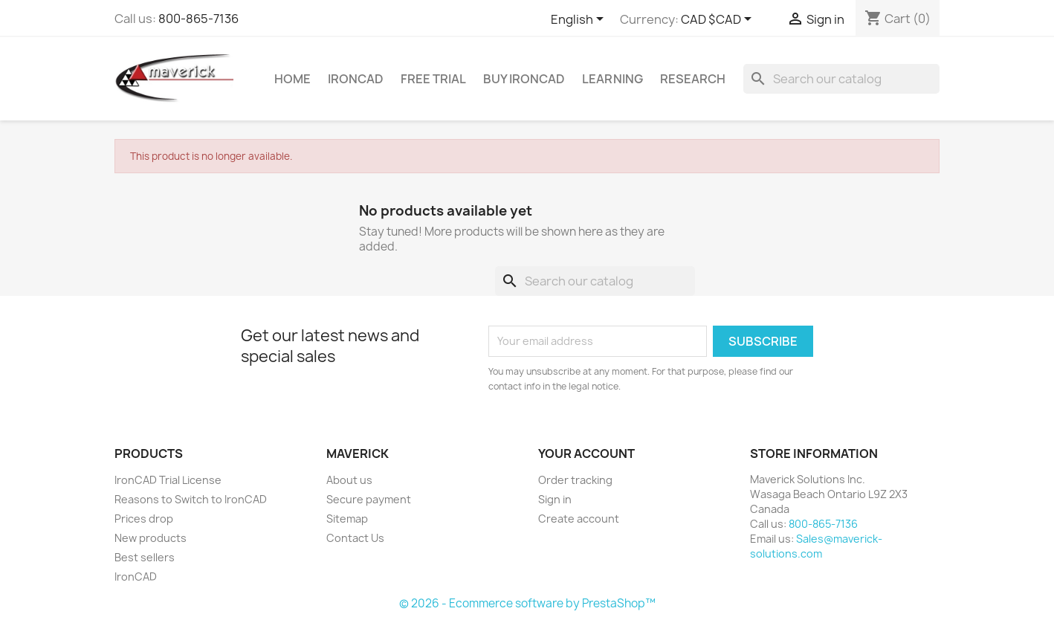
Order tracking (575, 480)
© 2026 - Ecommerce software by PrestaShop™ (527, 603)
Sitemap (347, 518)
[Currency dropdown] (719, 20)
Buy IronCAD (524, 79)
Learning (612, 79)
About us (349, 480)
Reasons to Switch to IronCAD (190, 499)
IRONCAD (356, 79)
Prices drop (143, 518)
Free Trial (433, 79)
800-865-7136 (198, 18)
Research (692, 79)
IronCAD (135, 576)
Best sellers (144, 557)
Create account (578, 518)
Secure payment (368, 499)
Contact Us (355, 538)
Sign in (555, 499)
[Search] (841, 79)
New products (150, 538)
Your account (586, 453)
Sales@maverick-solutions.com (816, 546)
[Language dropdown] (580, 20)
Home (292, 79)
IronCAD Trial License (168, 480)
